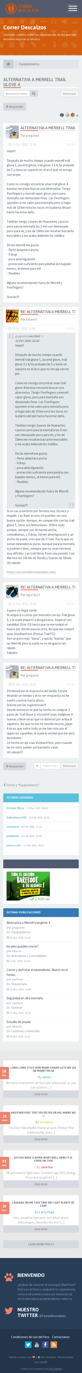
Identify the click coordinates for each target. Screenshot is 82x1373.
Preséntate (19, 984)
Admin (46, 1077)
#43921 (70, 604)
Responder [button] (14, 107)
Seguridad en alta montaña (25, 998)
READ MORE (41, 1094)
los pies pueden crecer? (23, 946)
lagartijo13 (33, 595)
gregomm (32, 135)
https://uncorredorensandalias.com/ (31, 572)
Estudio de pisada (19, 1022)
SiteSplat (46, 1122)
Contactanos (61, 1337)
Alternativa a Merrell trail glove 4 (28, 923)
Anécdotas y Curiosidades (29, 956)
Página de (50, 765)
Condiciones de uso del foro (30, 1337)
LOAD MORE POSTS (41, 1244)
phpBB (43, 1362)
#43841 (70, 328)
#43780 (70, 144)
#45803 (70, 684)
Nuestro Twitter (41, 1312)
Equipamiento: (21, 932)
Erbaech (31, 319)
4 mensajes (69, 93)
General (16, 1007)
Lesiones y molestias (25, 1031)
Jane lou (47, 1167)
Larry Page (46, 1212)
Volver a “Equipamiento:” (21, 785)
